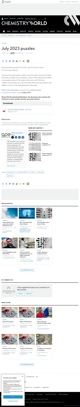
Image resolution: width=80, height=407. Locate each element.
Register (12, 18)
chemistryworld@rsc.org (11, 92)
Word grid (41, 172)
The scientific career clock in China (43, 223)
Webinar (5, 220)
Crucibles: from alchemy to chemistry (44, 349)
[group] (74, 31)
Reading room (22, 35)
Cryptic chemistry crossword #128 (47, 133)
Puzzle (39, 250)
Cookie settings (13, 401)
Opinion (39, 220)
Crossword (10, 172)
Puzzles (30, 35)
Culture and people (22, 172)
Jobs (16, 35)
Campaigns (40, 394)
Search (45, 18)
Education (68, 1)
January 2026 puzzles (26, 348)
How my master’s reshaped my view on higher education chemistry (26, 254)
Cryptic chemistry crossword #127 (47, 154)
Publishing (62, 1)
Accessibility (37, 387)
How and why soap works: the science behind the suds (8, 224)
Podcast (22, 220)
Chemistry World (7, 232)
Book (38, 346)
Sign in (21, 293)
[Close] (22, 376)
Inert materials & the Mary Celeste (26, 223)
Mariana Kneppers (24, 229)
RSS (37, 376)
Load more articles (26, 270)
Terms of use (28, 387)
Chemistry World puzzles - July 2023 (19, 109)
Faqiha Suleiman (27, 261)
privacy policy (44, 124)
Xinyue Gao (43, 228)
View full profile (11, 166)
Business (5, 250)
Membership (75, 1)
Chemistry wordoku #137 (46, 144)
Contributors (30, 376)
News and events (29, 394)
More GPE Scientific (35, 128)
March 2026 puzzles (26, 321)
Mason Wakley (25, 232)
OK (13, 396)
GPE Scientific (19, 53)
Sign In (6, 18)
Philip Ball (42, 355)
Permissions (45, 387)
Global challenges (63, 394)
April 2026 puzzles (8, 321)
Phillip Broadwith (25, 230)
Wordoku (10, 176)
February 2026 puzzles (9, 348)
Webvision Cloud (75, 405)
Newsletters (11, 35)
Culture (4, 43)
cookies (62, 402)
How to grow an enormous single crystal (44, 322)
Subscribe (20, 18)
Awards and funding (50, 394)
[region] (13, 390)
